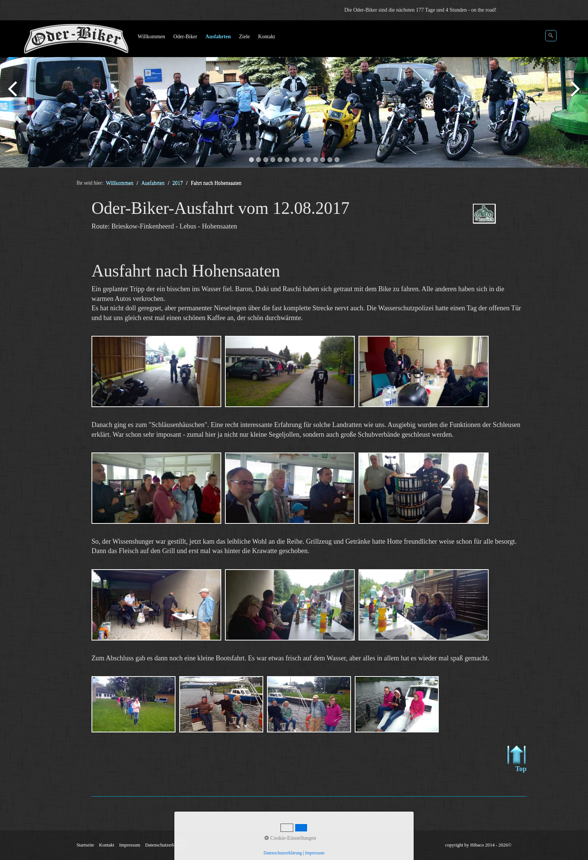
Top (516, 759)
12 (329, 159)
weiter (574, 95)
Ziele (244, 36)
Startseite (85, 845)
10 (315, 159)
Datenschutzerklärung (166, 845)
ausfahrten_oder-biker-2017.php (495, 220)
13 (336, 159)
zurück (13, 95)
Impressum (129, 845)
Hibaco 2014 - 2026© (491, 845)
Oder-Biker (185, 36)
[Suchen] (551, 35)
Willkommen (151, 36)
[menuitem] (152, 37)
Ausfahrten (218, 36)
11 (322, 159)
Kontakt (266, 36)
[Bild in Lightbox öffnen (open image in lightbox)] (156, 371)
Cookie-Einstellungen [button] (290, 838)
